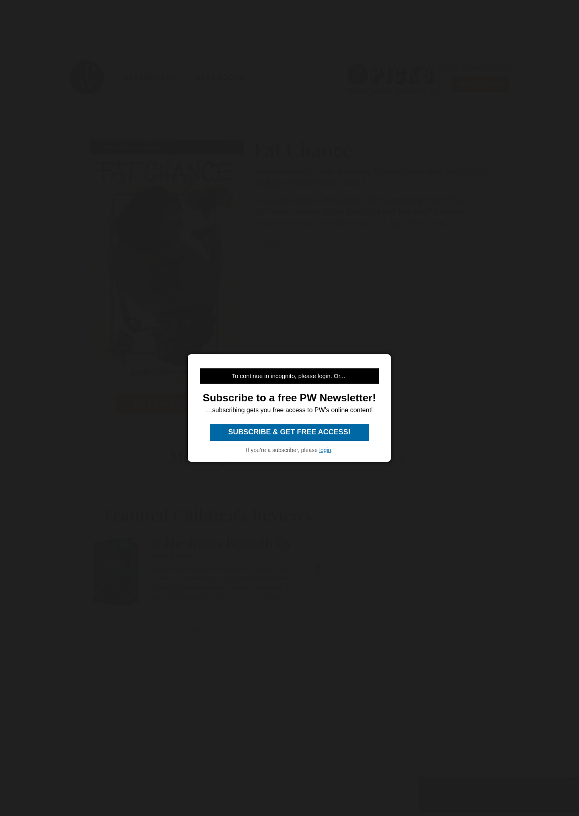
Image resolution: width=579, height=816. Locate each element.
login (325, 450)
